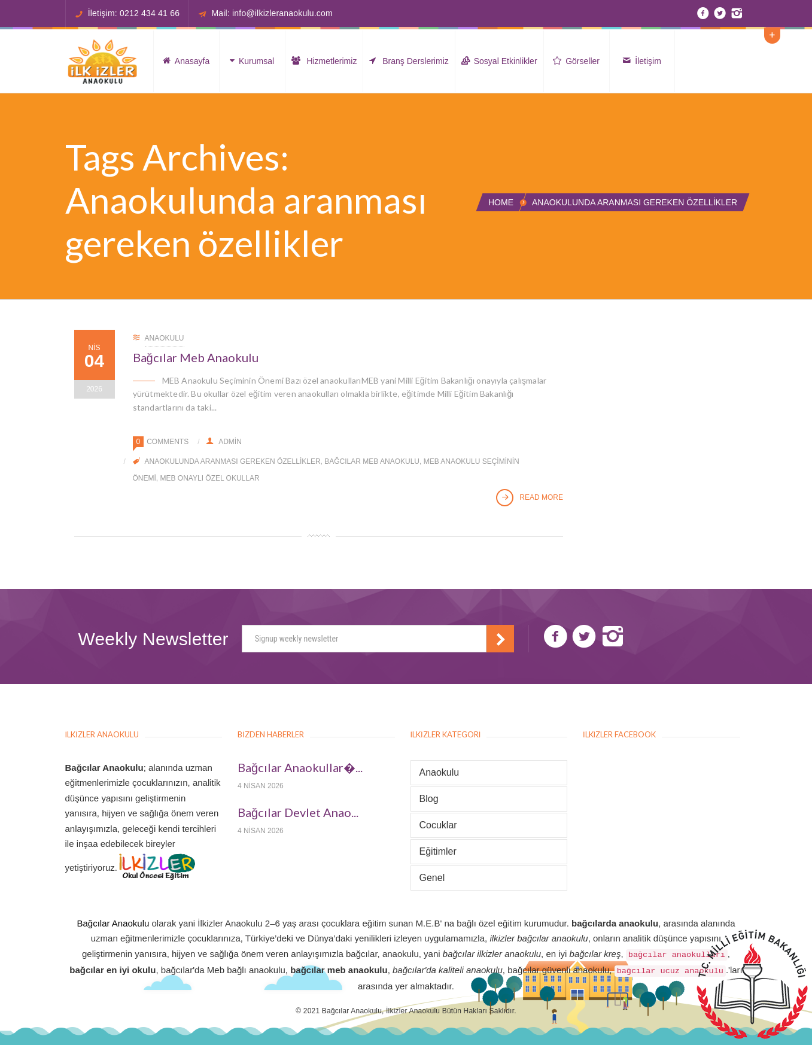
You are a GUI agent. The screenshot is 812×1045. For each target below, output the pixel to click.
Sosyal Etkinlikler (499, 61)
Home (500, 202)
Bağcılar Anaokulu (113, 923)
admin (224, 442)
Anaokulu (164, 338)
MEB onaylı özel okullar (210, 478)
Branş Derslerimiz (408, 61)
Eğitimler (438, 851)
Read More (529, 498)
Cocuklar (438, 825)
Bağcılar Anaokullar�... (300, 767)
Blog (429, 799)
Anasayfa (186, 61)
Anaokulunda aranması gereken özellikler (233, 461)
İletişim (641, 61)
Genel (432, 878)
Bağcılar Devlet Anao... (298, 812)
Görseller (576, 61)
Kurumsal (252, 61)
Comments (167, 442)
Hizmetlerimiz (324, 61)
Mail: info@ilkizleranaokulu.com (272, 13)
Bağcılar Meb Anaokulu (195, 357)
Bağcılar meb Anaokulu (371, 461)
